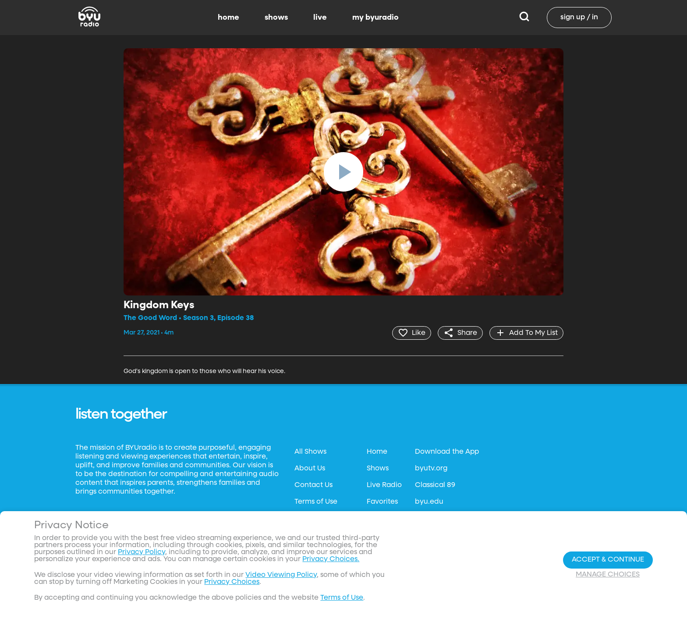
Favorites (382, 501)
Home (377, 451)
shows (276, 17)
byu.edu (429, 501)
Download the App (447, 451)
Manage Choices (608, 574)
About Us (309, 468)
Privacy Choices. (330, 559)
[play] (343, 172)
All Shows (310, 451)
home (228, 17)
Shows (378, 468)
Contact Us (313, 485)
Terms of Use (315, 501)
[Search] (524, 17)
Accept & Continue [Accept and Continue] (608, 559)
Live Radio (384, 485)
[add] (526, 332)
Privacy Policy (141, 552)
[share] (460, 332)
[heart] (411, 332)
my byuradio (375, 17)
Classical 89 (435, 485)
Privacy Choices (231, 582)
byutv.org (431, 468)
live (320, 17)
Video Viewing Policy (281, 575)
